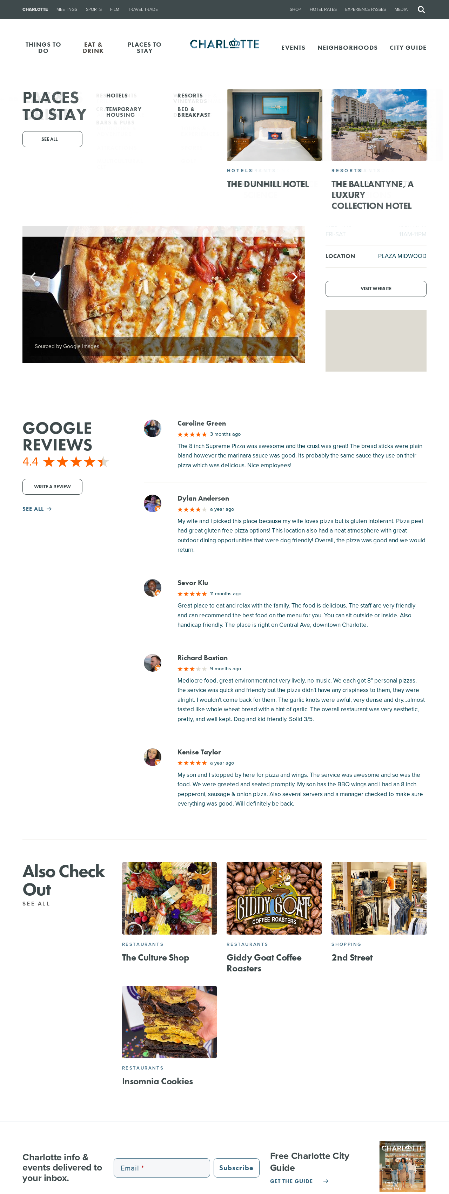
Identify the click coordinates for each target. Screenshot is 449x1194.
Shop (295, 9)
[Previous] (33, 277)
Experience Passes (365, 9)
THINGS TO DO (43, 47)
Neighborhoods (347, 47)
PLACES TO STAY (145, 47)
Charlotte (35, 9)
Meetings (66, 9)
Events (293, 47)
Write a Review (52, 487)
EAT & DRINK (93, 47)
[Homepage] (224, 47)
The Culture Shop (155, 957)
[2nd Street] (379, 898)
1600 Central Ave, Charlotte (251, 151)
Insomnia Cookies (157, 1081)
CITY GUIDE (408, 47)
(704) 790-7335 (220, 160)
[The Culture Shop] (169, 898)
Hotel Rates (323, 9)
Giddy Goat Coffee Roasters (264, 962)
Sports (94, 9)
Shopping (346, 944)
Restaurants (143, 944)
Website (291, 160)
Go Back (20, 99)
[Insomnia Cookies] (169, 1022)
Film (114, 9)
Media (401, 9)
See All (40, 904)
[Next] (294, 277)
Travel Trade (143, 9)
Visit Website (376, 289)
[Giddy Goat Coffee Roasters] (274, 898)
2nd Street (352, 957)
